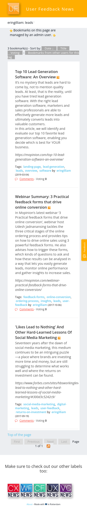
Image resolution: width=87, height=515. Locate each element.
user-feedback (49, 408)
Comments (26, 179)
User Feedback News (50, 9)
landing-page (32, 167)
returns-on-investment (31, 412)
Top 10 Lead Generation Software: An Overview (36, 74)
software (45, 171)
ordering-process (27, 301)
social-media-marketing (39, 404)
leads (19, 171)
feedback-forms (34, 297)
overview (31, 171)
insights (46, 301)
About (29, 504)
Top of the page (19, 435)
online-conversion (59, 297)
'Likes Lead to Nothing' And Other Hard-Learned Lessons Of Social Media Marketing (43, 332)
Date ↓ (49, 48)
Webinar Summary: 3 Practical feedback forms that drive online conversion (42, 202)
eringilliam (64, 171)
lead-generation (53, 167)
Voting (15, 53)
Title (63, 48)
